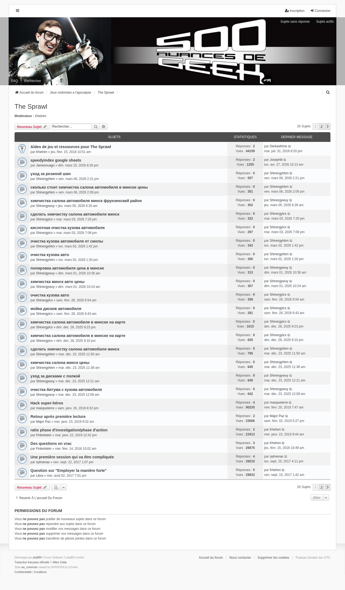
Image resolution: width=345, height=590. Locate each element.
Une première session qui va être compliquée (72, 457)
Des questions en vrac (51, 443)
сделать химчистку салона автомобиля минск (74, 214)
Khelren (40, 116)
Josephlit (276, 160)
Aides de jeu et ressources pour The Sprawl (70, 147)
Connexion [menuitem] (320, 11)
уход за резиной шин (50, 174)
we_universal (29, 567)
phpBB (37, 557)
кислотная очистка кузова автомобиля (67, 228)
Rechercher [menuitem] (32, 81)
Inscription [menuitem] (295, 11)
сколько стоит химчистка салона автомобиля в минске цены (89, 187)
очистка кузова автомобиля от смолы (66, 241)
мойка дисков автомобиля (55, 308)
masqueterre (45, 408)
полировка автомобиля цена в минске (67, 268)
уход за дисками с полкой (55, 376)
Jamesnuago (45, 165)
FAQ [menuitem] (14, 81)
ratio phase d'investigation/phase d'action (69, 430)
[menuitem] (328, 92)
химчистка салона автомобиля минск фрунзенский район (86, 201)
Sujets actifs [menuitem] (325, 21)
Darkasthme (278, 146)
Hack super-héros (46, 403)
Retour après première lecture (58, 416)
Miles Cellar (60, 562)
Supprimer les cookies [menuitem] (273, 558)
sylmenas (43, 462)
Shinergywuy (45, 206)
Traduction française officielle (32, 562)
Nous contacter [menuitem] (240, 558)
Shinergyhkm (45, 179)
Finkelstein (43, 435)
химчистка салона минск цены (59, 362)
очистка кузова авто (49, 255)
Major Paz (43, 422)
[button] (327, 126)
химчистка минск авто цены (57, 281)
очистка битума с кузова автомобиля (66, 389)
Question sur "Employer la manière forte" (68, 470)
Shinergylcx (44, 219)
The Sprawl (31, 106)
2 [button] (321, 126)
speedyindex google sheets (55, 160)
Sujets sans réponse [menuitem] (295, 21)
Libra (39, 476)
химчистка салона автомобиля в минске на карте (77, 322)
